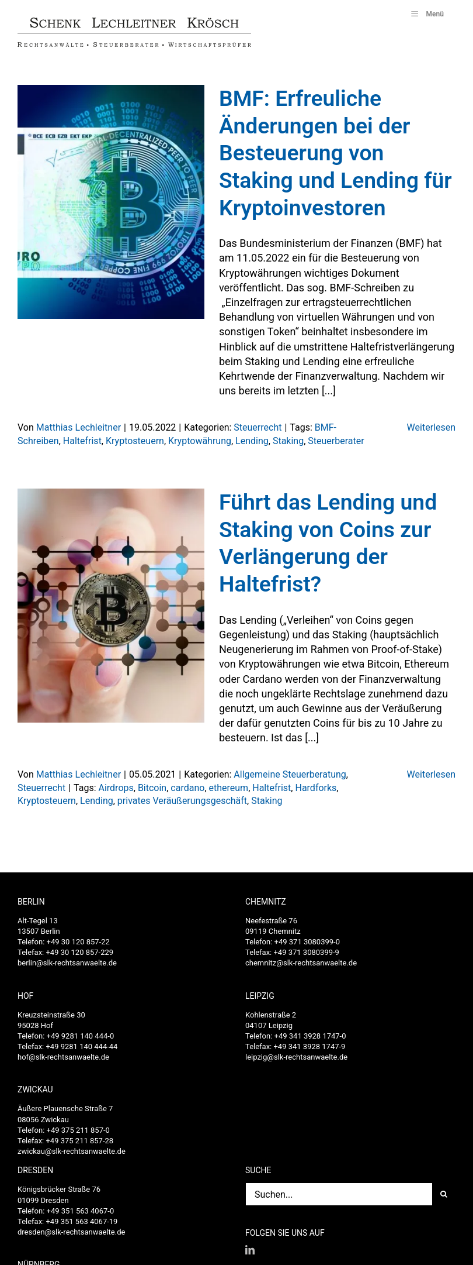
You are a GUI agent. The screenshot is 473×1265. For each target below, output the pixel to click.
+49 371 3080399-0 (307, 941)
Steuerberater (336, 440)
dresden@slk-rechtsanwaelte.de (71, 1232)
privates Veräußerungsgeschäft (182, 800)
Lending (252, 440)
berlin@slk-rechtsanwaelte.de (67, 962)
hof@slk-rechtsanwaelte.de (63, 1057)
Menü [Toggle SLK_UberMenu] (426, 13)
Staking (288, 440)
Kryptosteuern (135, 440)
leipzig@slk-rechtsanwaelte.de (296, 1057)
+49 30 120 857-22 (78, 941)
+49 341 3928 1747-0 (310, 1036)
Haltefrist (82, 440)
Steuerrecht (257, 427)
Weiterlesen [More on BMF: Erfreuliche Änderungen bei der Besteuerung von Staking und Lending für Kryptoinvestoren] (431, 427)
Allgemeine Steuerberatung (290, 774)
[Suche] (443, 1194)
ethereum (229, 787)
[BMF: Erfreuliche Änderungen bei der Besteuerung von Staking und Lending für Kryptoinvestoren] (111, 202)
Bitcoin (152, 787)
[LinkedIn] (250, 1249)
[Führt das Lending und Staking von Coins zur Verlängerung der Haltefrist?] (111, 606)
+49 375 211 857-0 (78, 1130)
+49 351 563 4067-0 (80, 1210)
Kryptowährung (199, 440)
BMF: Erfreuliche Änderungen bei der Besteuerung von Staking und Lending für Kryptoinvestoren (335, 153)
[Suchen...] (338, 1194)
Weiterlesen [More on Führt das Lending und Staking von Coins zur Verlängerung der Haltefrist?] (431, 774)
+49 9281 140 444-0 (80, 1036)
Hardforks (315, 787)
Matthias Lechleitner (78, 427)
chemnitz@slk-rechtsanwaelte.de (301, 962)
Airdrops (115, 787)
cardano (187, 787)
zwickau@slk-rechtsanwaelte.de (72, 1151)
